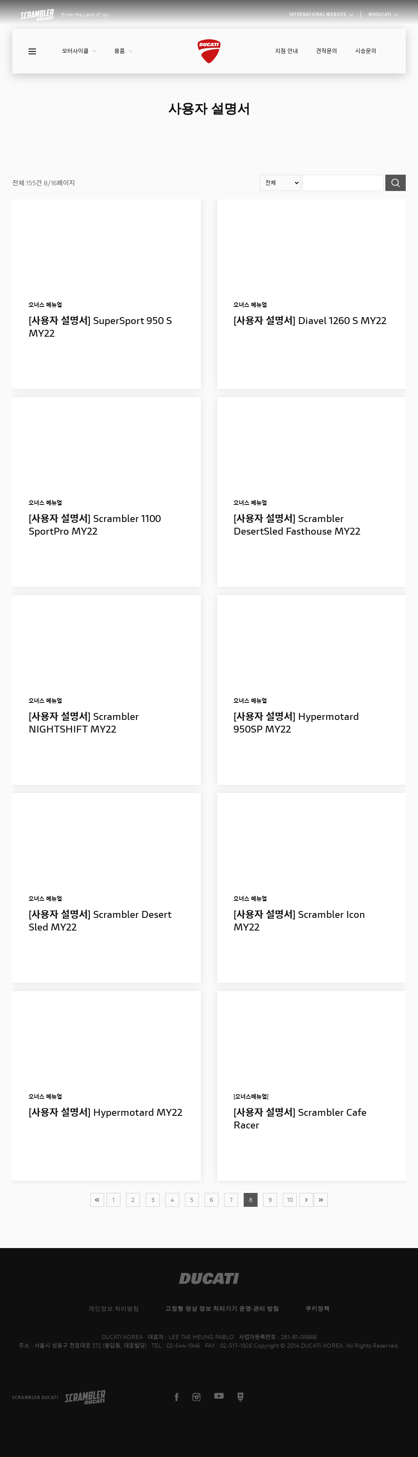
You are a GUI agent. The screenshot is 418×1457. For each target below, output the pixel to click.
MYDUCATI (383, 14)
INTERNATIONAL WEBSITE (321, 14)
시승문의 (365, 51)
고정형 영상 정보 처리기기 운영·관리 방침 (222, 1308)
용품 (123, 51)
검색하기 (395, 183)
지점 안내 (286, 51)
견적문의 (326, 51)
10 (290, 1200)
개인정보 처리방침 (114, 1308)
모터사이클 (79, 51)
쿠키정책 (317, 1308)
